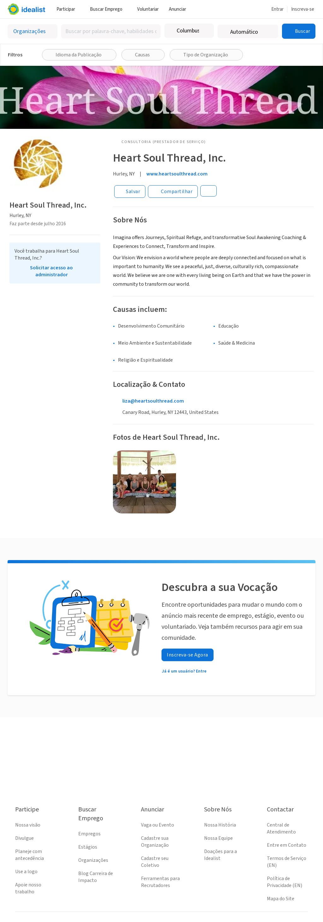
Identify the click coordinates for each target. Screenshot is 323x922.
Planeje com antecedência (29, 855)
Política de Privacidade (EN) (284, 882)
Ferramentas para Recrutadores (160, 882)
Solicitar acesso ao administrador (51, 271)
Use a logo (26, 871)
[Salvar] (129, 191)
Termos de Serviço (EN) (286, 862)
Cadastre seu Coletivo (154, 862)
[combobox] (111, 31)
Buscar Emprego (108, 9)
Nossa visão (27, 825)
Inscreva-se (302, 9)
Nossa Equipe (218, 838)
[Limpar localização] (205, 30)
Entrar (277, 9)
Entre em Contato (286, 845)
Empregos (89, 833)
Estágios (87, 847)
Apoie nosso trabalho (28, 888)
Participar (68, 9)
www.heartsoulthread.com (177, 173)
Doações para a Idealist (220, 855)
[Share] (173, 191)
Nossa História (220, 825)
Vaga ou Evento (157, 825)
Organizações (93, 860)
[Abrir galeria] (144, 481)
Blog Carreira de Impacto (95, 877)
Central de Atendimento (281, 828)
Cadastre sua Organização (155, 842)
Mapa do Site (280, 898)
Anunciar (180, 9)
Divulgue (24, 838)
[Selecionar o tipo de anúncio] (32, 31)
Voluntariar (148, 9)
